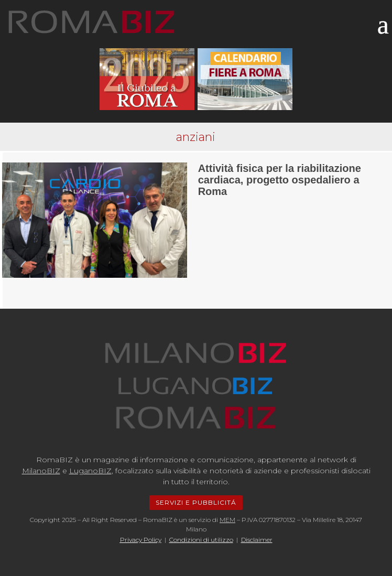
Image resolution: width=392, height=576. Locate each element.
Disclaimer (257, 540)
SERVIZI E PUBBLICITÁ (196, 502)
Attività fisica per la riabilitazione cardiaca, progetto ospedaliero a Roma (279, 179)
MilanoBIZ (41, 470)
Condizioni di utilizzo (201, 540)
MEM (227, 520)
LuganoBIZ (90, 470)
